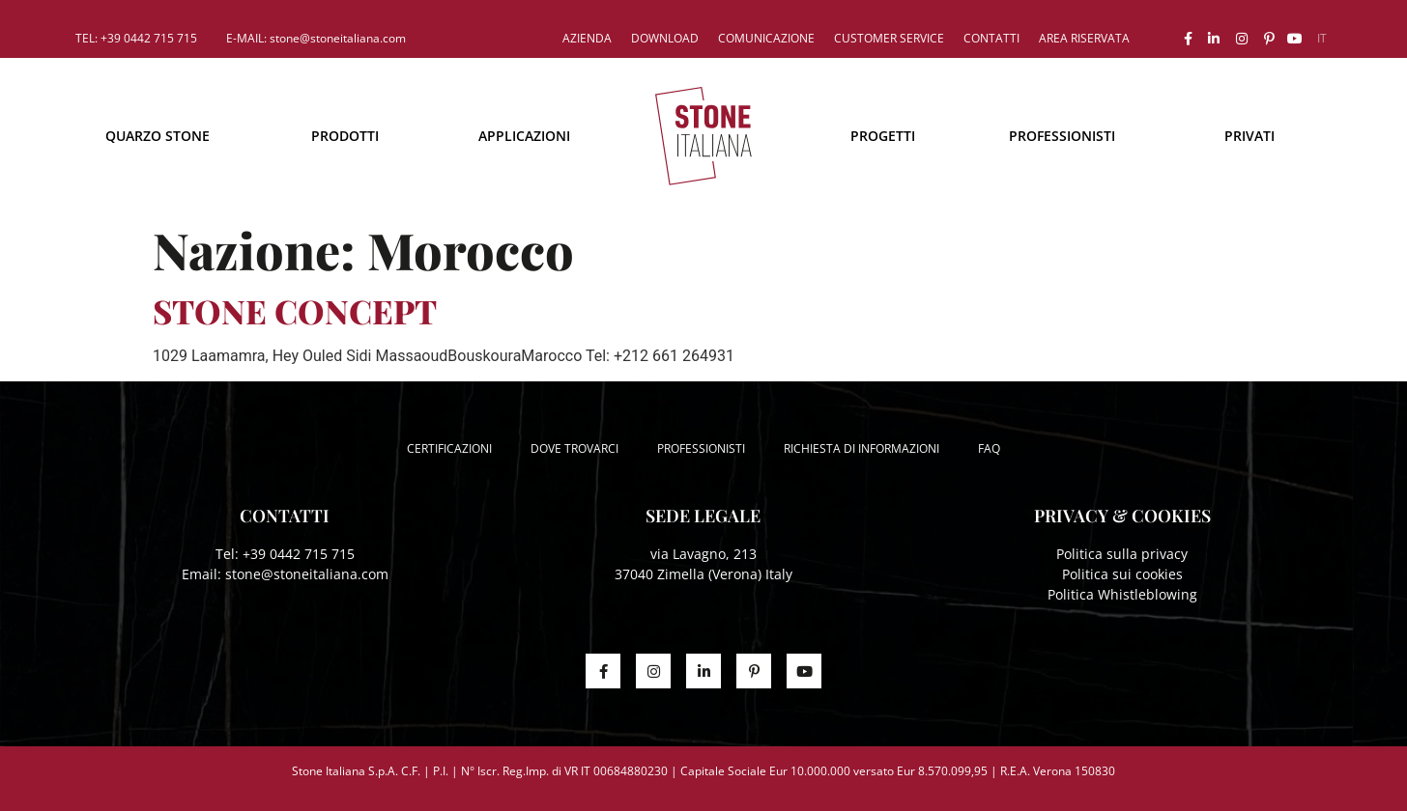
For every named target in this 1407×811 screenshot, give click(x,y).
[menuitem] (1322, 38)
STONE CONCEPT (295, 311)
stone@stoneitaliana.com (306, 574)
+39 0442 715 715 (299, 554)
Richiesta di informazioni (861, 448)
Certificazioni (449, 448)
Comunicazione (766, 38)
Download (665, 38)
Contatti (991, 38)
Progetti (882, 135)
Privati (1249, 135)
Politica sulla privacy (1122, 554)
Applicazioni (524, 135)
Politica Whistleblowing (1122, 594)
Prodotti (345, 135)
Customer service (889, 38)
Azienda (587, 38)
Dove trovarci (574, 448)
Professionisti (1062, 135)
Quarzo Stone (157, 135)
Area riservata (1084, 38)
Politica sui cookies (1122, 574)
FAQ (989, 448)
